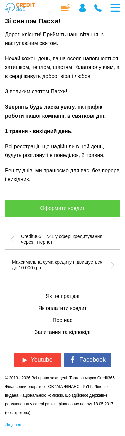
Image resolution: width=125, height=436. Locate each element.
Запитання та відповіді (62, 332)
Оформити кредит (62, 208)
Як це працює (62, 296)
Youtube (37, 359)
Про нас (62, 320)
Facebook (87, 360)
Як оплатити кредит (62, 308)
